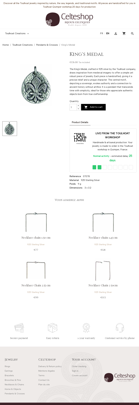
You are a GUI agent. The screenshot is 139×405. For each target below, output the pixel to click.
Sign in (75, 371)
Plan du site (44, 384)
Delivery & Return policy (50, 366)
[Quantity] (73, 107)
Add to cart (93, 107)
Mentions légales (46, 371)
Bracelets (9, 375)
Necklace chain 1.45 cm (103, 237)
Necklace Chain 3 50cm (103, 285)
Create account (79, 375)
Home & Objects (13, 389)
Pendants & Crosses (15, 393)
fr (102, 33)
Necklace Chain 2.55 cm (35, 285)
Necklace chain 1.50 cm (35, 237)
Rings (7, 366)
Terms (41, 375)
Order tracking (79, 366)
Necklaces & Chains (14, 384)
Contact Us (43, 380)
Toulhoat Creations (17, 33)
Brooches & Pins (13, 380)
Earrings (9, 371)
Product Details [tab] (80, 122)
